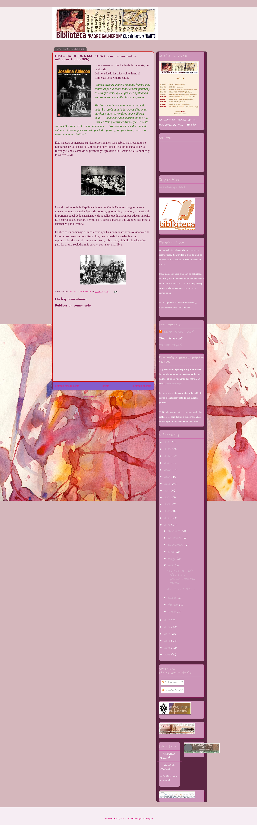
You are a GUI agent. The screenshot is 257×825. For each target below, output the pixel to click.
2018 (167, 497)
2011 (167, 634)
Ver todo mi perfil (171, 345)
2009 (167, 647)
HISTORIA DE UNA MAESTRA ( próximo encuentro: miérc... (181, 577)
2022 (168, 470)
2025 (168, 449)
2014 (167, 525)
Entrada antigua (142, 386)
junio (172, 552)
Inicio (106, 386)
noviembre (175, 538)
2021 (167, 477)
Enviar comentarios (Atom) (109, 396)
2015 (168, 518)
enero (172, 611)
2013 (167, 620)
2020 (168, 483)
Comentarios (172, 690)
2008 (167, 654)
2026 (168, 442)
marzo (173, 598)
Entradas (169, 682)
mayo (172, 558)
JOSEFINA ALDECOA (181, 589)
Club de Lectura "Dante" (178, 332)
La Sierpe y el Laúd (172, 187)
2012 (167, 627)
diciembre (175, 531)
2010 (167, 641)
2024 (168, 456)
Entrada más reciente (67, 386)
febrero (173, 604)
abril (171, 565)
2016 (167, 511)
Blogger (149, 818)
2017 (167, 504)
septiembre (176, 545)
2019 (167, 490)
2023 (168, 463)
